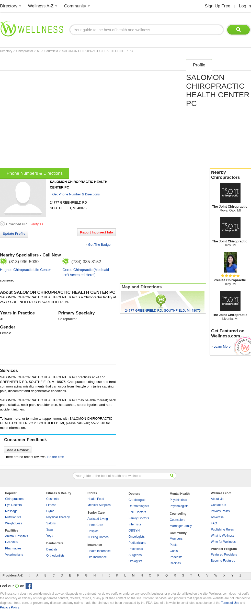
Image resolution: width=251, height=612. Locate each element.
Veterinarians (14, 554)
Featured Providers (224, 554)
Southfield (51, 51)
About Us (217, 499)
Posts (173, 545)
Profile (199, 65)
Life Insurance (97, 557)
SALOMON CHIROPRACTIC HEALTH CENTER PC (97, 51)
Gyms (50, 511)
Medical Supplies (99, 505)
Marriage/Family (181, 526)
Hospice (92, 531)
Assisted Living (97, 519)
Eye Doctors (13, 505)
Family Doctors (139, 518)
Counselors (177, 520)
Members (176, 538)
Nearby (230, 175)
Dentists (51, 549)
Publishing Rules (222, 529)
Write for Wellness (223, 542)
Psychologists (179, 506)
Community (75, 6)
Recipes (175, 563)
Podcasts (176, 557)
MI (39, 51)
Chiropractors (14, 499)
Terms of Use (230, 603)
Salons (51, 523)
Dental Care (54, 543)
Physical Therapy (58, 517)
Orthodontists (55, 555)
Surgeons (135, 555)
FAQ (214, 523)
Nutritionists (13, 517)
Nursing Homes (98, 537)
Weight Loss (13, 523)
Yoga (49, 535)
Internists (135, 524)
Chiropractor (25, 51)
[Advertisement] (55, 112)
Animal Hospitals (16, 536)
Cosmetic (52, 499)
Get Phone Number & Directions (76, 194)
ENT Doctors (137, 512)
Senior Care (96, 512)
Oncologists (137, 536)
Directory (8, 6)
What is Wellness (222, 535)
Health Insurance (99, 551)
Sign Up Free (217, 6)
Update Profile (14, 234)
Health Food (95, 499)
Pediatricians (137, 543)
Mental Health (180, 494)
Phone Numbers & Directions (35, 173)
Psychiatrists (178, 500)
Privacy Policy (220, 511)
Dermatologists (139, 506)
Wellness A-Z (41, 6)
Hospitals (11, 542)
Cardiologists (137, 500)
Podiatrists (136, 549)
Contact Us (218, 505)
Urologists (135, 561)
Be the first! (55, 457)
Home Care (95, 525)
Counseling (178, 513)
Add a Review (18, 450)
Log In (245, 6)
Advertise (217, 517)
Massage (11, 511)
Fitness (51, 505)
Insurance (94, 545)
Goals (174, 551)
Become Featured (223, 560)
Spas (49, 529)
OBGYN (134, 530)
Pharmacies (13, 548)
